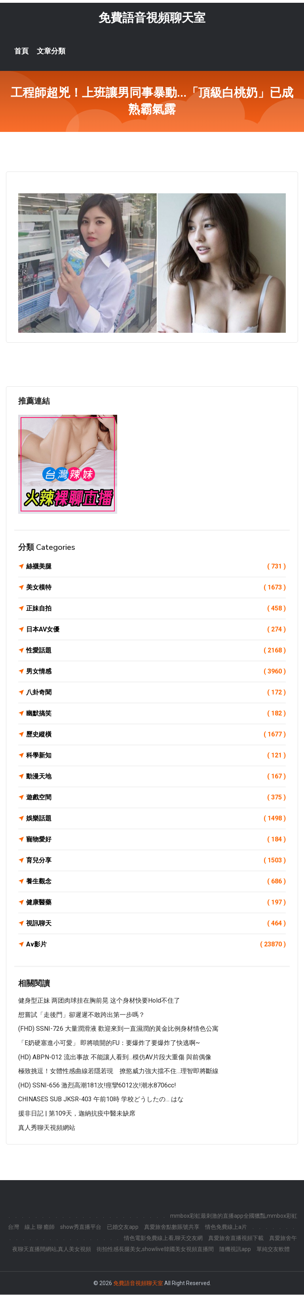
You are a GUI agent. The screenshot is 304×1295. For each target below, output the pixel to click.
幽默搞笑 (156, 713)
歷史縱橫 (156, 734)
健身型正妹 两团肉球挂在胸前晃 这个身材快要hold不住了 (99, 1001)
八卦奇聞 (156, 692)
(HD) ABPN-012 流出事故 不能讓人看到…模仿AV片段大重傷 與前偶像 (114, 1057)
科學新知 (156, 755)
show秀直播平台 (80, 1227)
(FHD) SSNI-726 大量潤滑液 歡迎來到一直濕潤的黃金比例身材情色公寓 (118, 1029)
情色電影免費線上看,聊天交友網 (163, 1238)
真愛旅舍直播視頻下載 (236, 1238)
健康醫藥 (156, 902)
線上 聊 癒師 (40, 1227)
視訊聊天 (156, 923)
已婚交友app (123, 1227)
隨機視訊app (235, 1249)
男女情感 (156, 671)
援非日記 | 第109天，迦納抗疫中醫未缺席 (76, 1114)
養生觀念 (156, 881)
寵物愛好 (156, 839)
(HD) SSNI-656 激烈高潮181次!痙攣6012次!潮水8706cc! (97, 1085)
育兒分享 (156, 860)
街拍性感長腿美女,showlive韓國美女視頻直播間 (155, 1249)
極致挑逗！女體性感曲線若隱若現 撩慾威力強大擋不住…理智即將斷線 (118, 1071)
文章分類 (51, 51)
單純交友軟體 (273, 1249)
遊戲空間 (156, 797)
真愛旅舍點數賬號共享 (172, 1227)
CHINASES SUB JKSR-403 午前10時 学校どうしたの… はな (101, 1100)
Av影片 (156, 944)
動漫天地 (156, 776)
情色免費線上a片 (226, 1227)
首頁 (21, 51)
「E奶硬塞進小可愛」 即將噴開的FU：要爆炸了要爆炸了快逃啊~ (109, 1043)
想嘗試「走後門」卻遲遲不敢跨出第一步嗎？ (81, 1015)
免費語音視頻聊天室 (152, 18)
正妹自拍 (156, 608)
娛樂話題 (156, 818)
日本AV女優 (156, 629)
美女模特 (156, 587)
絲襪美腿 (156, 566)
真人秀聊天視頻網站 (46, 1128)
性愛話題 (156, 650)
